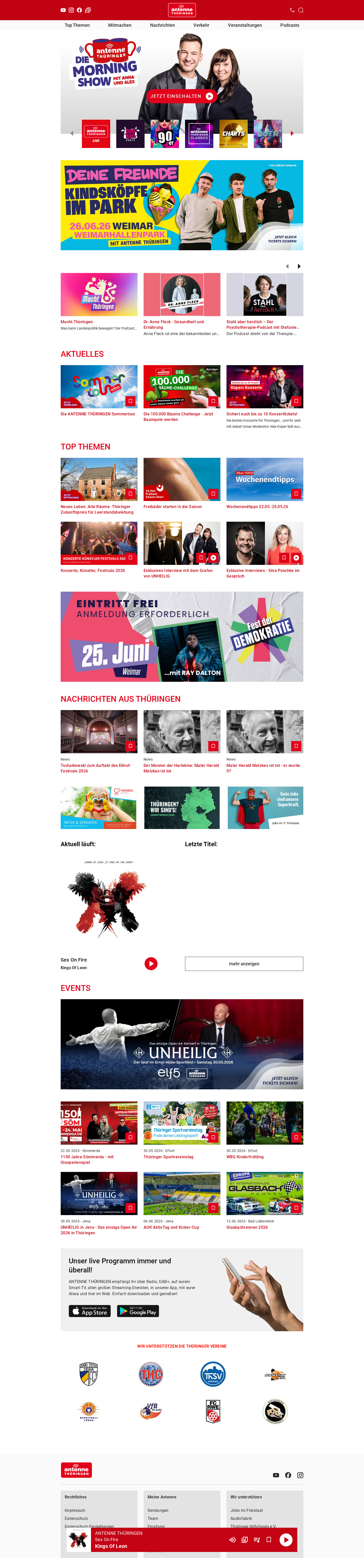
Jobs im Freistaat (247, 1510)
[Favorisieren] (269, 1540)
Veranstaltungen (245, 25)
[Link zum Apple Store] (90, 1312)
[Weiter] (299, 266)
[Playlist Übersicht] (257, 1540)
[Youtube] (63, 10)
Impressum (75, 1510)
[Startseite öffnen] (182, 10)
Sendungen (158, 1510)
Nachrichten (162, 25)
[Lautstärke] (233, 1540)
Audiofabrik (241, 1518)
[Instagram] (71, 10)
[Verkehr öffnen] (88, 10)
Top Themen (77, 25)
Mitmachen (119, 25)
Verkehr (201, 25)
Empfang (156, 1526)
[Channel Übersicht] (245, 1540)
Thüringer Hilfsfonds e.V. (254, 1526)
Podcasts (289, 25)
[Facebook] (79, 10)
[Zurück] (287, 266)
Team (153, 1518)
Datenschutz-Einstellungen (89, 1526)
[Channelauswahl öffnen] (300, 10)
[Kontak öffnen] (292, 10)
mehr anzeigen (244, 963)
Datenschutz (76, 1518)
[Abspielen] (286, 1540)
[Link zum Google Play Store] (138, 1312)
